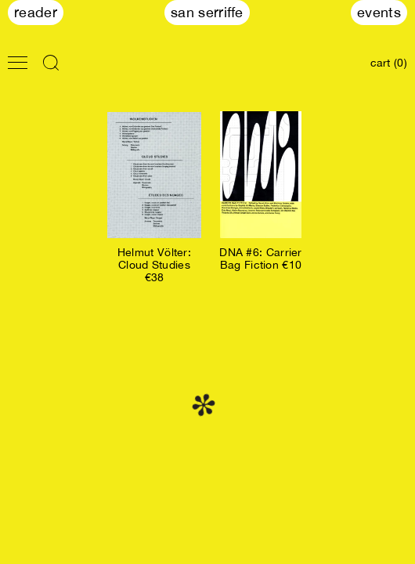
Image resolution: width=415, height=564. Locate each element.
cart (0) (388, 62)
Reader (35, 12)
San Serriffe (207, 12)
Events (379, 12)
